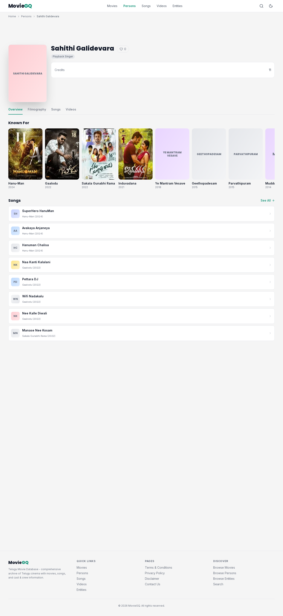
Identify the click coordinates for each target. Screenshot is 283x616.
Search (218, 584)
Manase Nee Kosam (37, 330)
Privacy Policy (155, 573)
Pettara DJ (30, 279)
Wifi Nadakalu (33, 296)
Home (12, 16)
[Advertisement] (141, 30)
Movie (20, 6)
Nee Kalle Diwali (34, 313)
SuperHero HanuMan (38, 211)
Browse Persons (224, 573)
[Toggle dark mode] (271, 6)
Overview (15, 109)
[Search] (261, 6)
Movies (112, 6)
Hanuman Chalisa (35, 245)
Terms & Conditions (158, 567)
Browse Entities (224, 578)
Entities (177, 6)
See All (268, 200)
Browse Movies (224, 567)
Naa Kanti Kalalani (36, 262)
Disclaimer (152, 578)
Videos (162, 6)
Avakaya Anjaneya (36, 228)
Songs (146, 6)
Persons (129, 6)
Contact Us (152, 584)
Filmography (37, 109)
